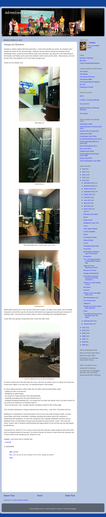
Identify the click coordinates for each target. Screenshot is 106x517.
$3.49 (81, 96)
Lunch (85, 226)
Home (40, 495)
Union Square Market (90, 229)
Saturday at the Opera (90, 214)
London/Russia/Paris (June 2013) (91, 139)
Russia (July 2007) (86, 158)
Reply (11, 458)
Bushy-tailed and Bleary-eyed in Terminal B (91, 252)
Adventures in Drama (22, 13)
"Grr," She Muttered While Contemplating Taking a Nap (92, 261)
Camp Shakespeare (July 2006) (90, 161)
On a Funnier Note (89, 300)
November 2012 (89, 186)
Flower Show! (87, 220)
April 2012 (87, 206)
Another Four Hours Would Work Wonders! (92, 307)
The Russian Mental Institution (90, 82)
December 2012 (89, 183)
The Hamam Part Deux (87, 77)
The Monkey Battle (86, 79)
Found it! (86, 290)
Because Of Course (89, 270)
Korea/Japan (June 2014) (88, 136)
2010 (84, 330)
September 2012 (89, 191)
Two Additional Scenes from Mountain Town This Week (92, 315)
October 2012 (88, 189)
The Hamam (84, 74)
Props (85, 311)
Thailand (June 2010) (87, 151)
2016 (84, 169)
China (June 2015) (86, 133)
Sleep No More (88, 240)
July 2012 (87, 197)
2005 (84, 345)
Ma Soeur (83, 60)
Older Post (70, 495)
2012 (84, 180)
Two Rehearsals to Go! (90, 297)
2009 (84, 333)
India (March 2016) (86, 124)
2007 (84, 339)
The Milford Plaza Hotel (91, 246)
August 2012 (88, 194)
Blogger (73, 509)
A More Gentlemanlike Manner (90, 63)
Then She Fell (84, 104)
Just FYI (86, 211)
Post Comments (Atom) (20, 500)
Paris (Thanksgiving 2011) (88, 146)
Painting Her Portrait (86, 87)
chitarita (92, 42)
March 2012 (88, 209)
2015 (84, 172)
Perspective (87, 256)
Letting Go (86, 303)
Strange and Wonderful (91, 273)
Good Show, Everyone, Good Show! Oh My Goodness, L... (91, 277)
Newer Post (9, 495)
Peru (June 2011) (85, 148)
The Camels (84, 71)
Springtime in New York (91, 223)
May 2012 (87, 203)
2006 (84, 342)
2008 (84, 336)
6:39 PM (15, 452)
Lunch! (85, 243)
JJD (10, 452)
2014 (84, 175)
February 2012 (89, 321)
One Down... (87, 287)
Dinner (85, 217)
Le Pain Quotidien (89, 231)
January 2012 (88, 324)
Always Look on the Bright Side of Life (92, 294)
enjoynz (59, 509)
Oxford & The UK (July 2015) (89, 131)
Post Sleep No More (90, 237)
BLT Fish (83, 84)
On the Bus (87, 249)
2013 (84, 177)
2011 (84, 327)
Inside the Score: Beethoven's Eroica (90, 266)
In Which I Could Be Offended (89, 100)
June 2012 (87, 200)
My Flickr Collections (86, 58)
